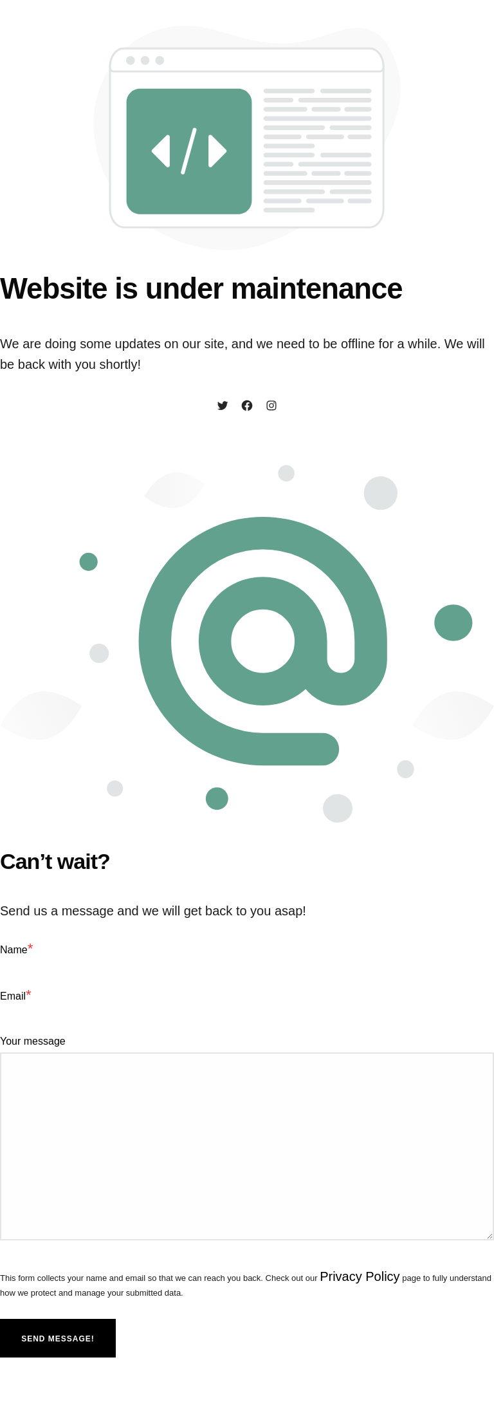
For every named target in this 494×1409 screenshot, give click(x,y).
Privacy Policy (359, 1276)
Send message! (58, 1338)
